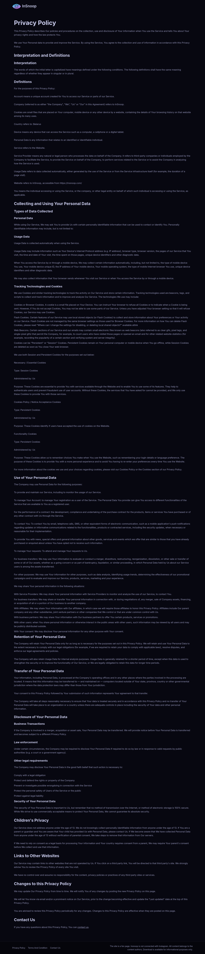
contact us (83, 927)
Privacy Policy (18, 948)
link (136, 325)
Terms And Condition (37, 948)
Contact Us (55, 948)
